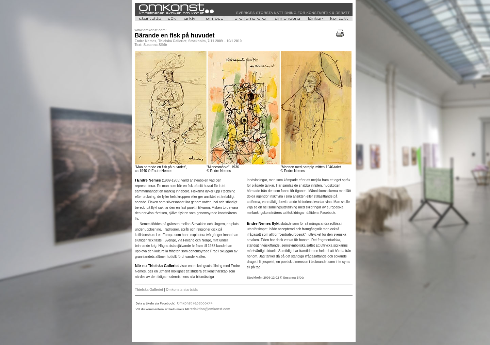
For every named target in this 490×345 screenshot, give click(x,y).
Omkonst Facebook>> (194, 303)
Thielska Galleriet (149, 290)
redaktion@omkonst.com (210, 309)
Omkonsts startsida (181, 290)
